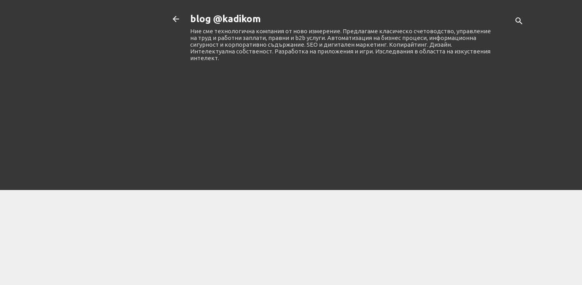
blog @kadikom (225, 18)
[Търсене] (519, 22)
